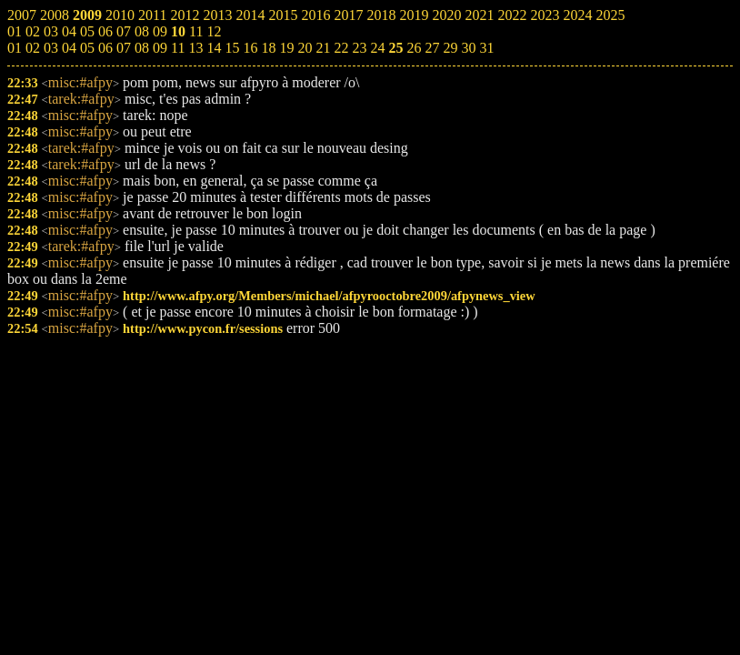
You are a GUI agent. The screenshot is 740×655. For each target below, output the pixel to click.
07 (123, 47)
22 (341, 47)
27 (432, 47)
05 (87, 47)
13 (195, 47)
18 (268, 47)
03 (51, 47)
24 (377, 47)
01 (14, 47)
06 (105, 47)
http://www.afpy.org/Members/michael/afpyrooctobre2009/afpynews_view (329, 295)
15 (232, 47)
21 (322, 47)
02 (32, 47)
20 (304, 47)
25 (395, 47)
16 (250, 47)
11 (178, 47)
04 (69, 47)
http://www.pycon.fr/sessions (203, 328)
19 (286, 47)
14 (213, 47)
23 (359, 47)
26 (413, 47)
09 (160, 47)
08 (142, 47)
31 (486, 47)
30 (468, 47)
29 (450, 47)
